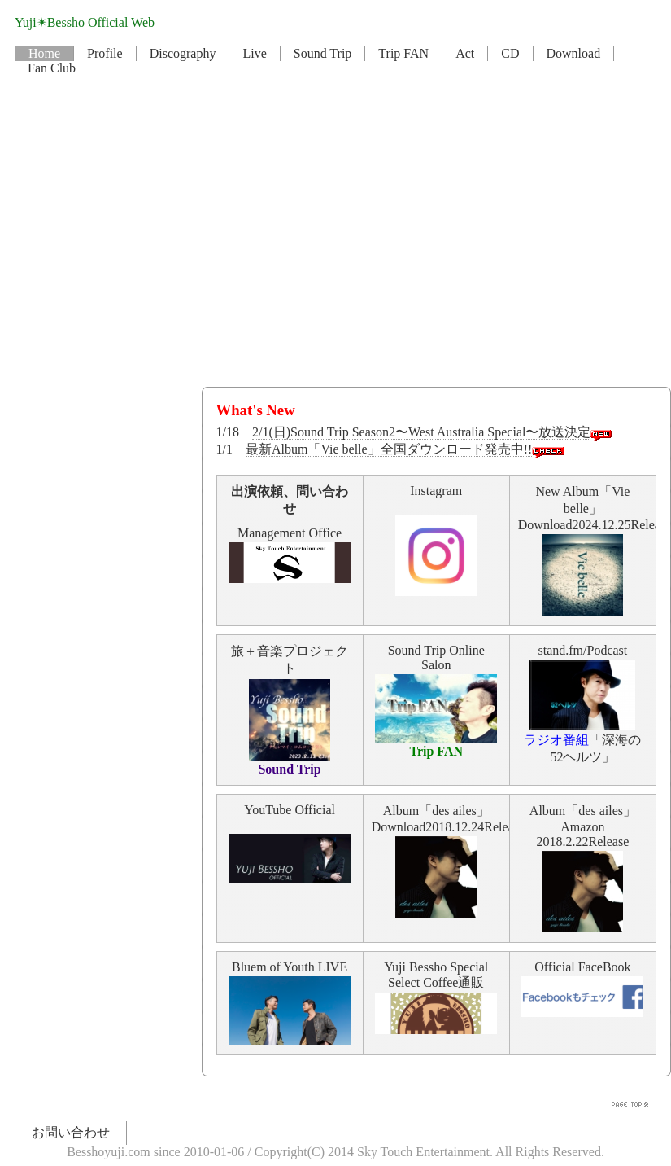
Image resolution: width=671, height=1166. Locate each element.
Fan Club (52, 68)
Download (574, 53)
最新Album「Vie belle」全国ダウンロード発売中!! (389, 449)
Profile (105, 53)
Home (44, 53)
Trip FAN (403, 53)
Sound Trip (323, 53)
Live (254, 53)
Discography (183, 53)
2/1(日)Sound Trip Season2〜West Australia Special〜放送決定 (421, 432)
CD (510, 53)
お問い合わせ (71, 1132)
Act (464, 53)
